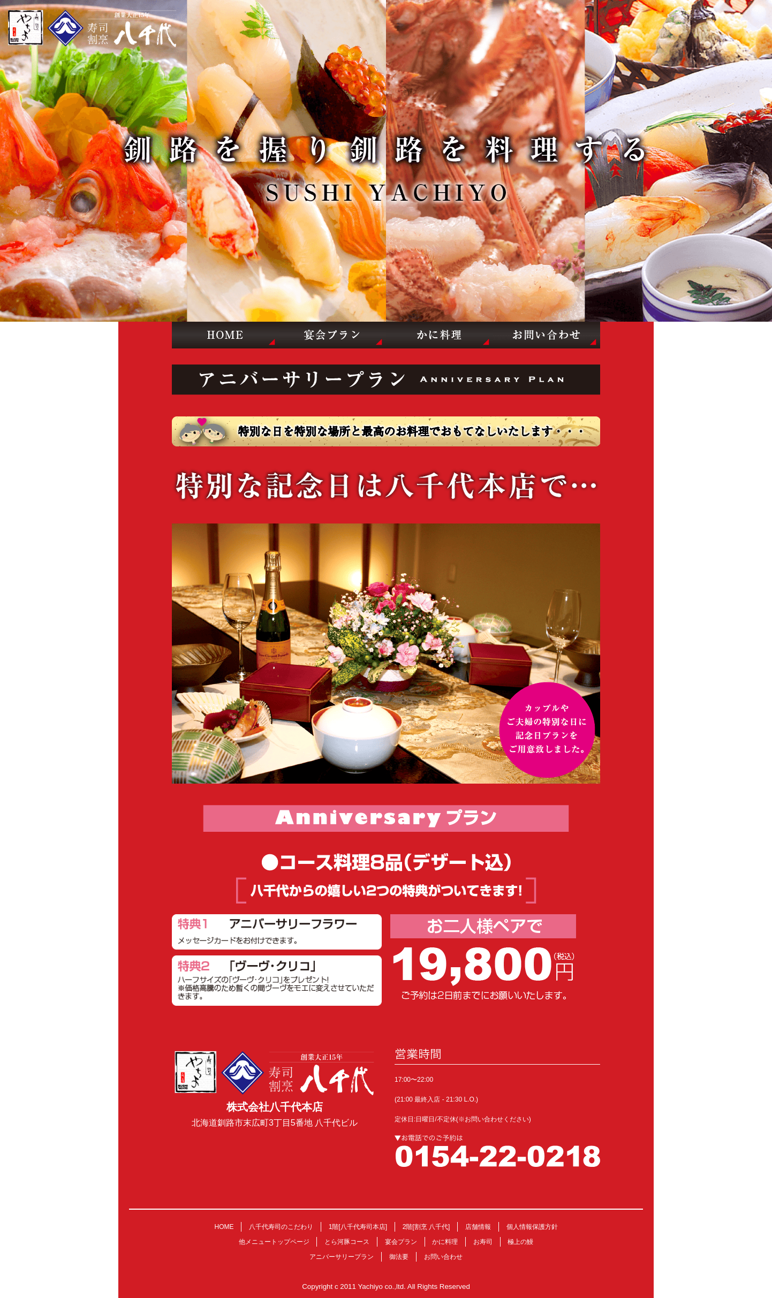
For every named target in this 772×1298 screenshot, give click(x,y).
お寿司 (483, 1242)
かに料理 (445, 1242)
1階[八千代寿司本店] (358, 1227)
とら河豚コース (346, 1242)
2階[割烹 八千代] (426, 1227)
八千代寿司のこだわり (281, 1227)
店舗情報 (478, 1227)
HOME (224, 1227)
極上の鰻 (520, 1242)
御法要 (398, 1257)
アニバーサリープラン (341, 1257)
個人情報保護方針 (532, 1227)
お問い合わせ (443, 1257)
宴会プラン (401, 1242)
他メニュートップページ (274, 1242)
